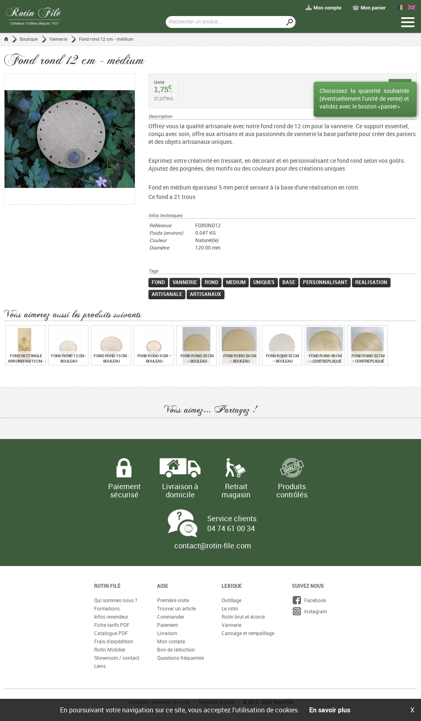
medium (235, 282)
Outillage (231, 600)
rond (211, 282)
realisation (371, 282)
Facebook (309, 600)
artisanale (167, 294)
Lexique (232, 585)
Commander (170, 616)
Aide (162, 585)
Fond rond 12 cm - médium (106, 39)
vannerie (185, 282)
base (288, 282)
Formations (107, 608)
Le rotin (230, 608)
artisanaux (205, 294)
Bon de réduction (176, 649)
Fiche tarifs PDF (112, 625)
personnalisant (325, 282)
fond (158, 282)
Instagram (309, 611)
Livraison (167, 633)
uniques (264, 282)
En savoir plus (329, 709)
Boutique (29, 39)
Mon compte (171, 641)
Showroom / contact (116, 657)
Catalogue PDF (111, 633)
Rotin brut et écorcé (243, 616)
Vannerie (58, 39)
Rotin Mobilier (109, 649)
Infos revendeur (111, 616)
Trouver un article (176, 608)
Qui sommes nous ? (115, 600)
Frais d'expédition (113, 641)
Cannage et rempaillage (248, 633)
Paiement (167, 625)
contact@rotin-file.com (212, 545)
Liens (100, 666)
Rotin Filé (107, 585)
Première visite (173, 600)
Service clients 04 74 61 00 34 (232, 523)
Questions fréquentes (180, 657)
